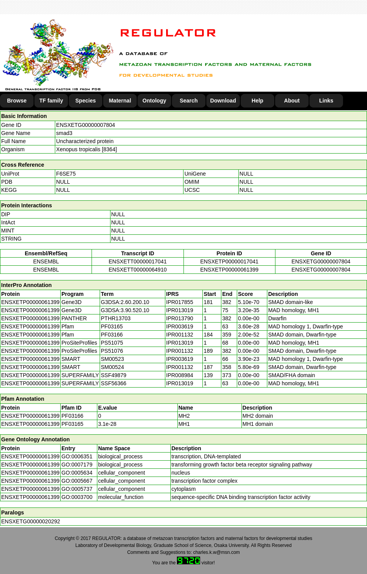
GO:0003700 (76, 497)
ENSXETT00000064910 (138, 269)
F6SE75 (66, 174)
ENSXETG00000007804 (85, 125)
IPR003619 (179, 326)
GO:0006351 (76, 456)
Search (189, 100)
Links (326, 100)
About (291, 100)
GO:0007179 (76, 464)
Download (223, 100)
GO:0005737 (76, 489)
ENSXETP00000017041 (229, 261)
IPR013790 (179, 318)
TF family (51, 100)
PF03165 (72, 424)
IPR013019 (179, 310)
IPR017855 (179, 302)
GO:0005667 (76, 481)
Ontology (154, 100)
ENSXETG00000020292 (30, 521)
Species (85, 100)
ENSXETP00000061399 (229, 269)
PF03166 (72, 416)
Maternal (120, 100)
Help (257, 100)
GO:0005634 (76, 473)
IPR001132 (179, 334)
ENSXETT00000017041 (138, 261)
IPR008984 (179, 375)
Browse (17, 100)
